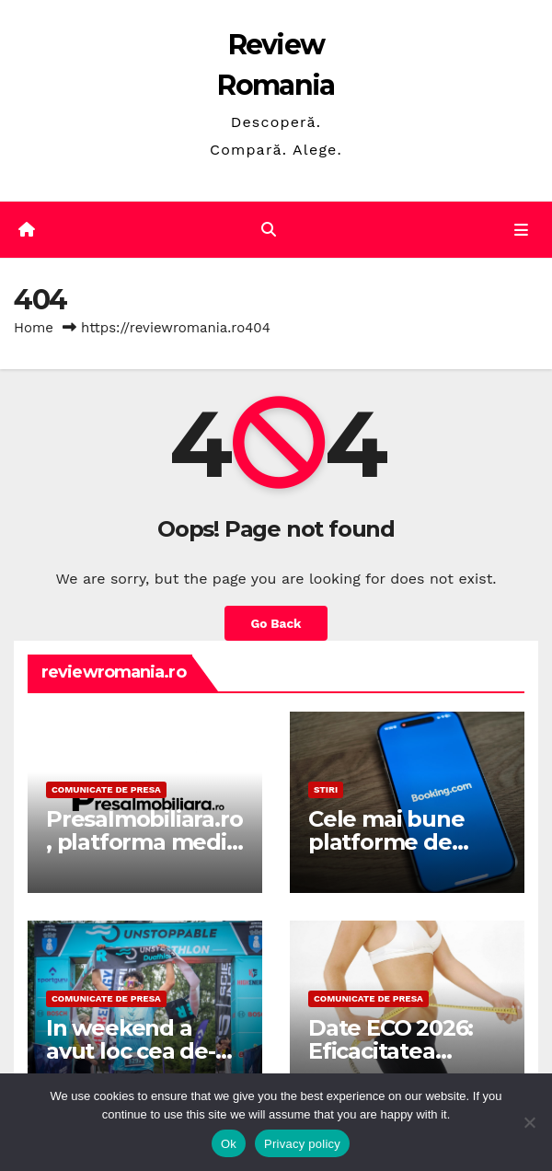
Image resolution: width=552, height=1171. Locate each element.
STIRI (326, 789)
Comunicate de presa (106, 789)
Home (33, 327)
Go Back (275, 623)
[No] (529, 1122)
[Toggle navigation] (521, 230)
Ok (228, 1144)
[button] (268, 229)
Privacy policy (302, 1144)
